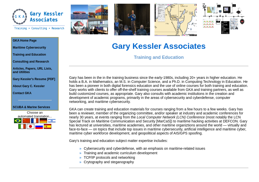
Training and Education (29, 54)
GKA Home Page (25, 40)
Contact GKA (22, 93)
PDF (51, 79)
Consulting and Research (31, 61)
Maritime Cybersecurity (29, 47)
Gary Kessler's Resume (29, 79)
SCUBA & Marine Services (31, 107)
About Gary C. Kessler (29, 86)
